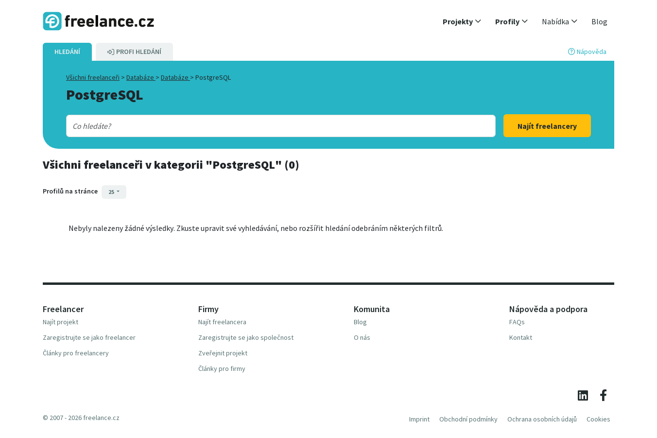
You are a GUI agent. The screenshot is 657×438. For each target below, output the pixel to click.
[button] (462, 21)
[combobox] (261, 126)
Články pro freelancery (76, 353)
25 (111, 191)
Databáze (141, 77)
